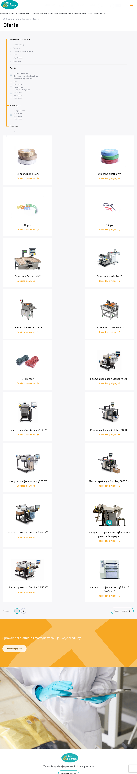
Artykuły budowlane (20, 73)
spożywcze (17, 119)
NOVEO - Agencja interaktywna (122, 771)
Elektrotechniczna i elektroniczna (25, 76)
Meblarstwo (17, 92)
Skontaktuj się (14, 500)
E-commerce (18, 87)
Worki (15, 54)
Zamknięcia (17, 61)
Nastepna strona (122, 461)
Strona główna (12, 19)
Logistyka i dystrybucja (21, 90)
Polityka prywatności (69, 702)
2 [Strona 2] (23, 461)
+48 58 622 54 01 (70, 654)
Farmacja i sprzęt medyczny (23, 78)
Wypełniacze (18, 58)
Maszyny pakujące (19, 45)
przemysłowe (18, 116)
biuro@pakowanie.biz (87, 4)
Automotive (17, 84)
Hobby (15, 81)
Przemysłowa (18, 98)
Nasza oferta (69, 684)
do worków (17, 113)
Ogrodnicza (17, 95)
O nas (69, 695)
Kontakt (69, 699)
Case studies (69, 688)
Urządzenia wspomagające (23, 51)
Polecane (16, 48)
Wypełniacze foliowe (69, 719)
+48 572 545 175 (70, 657)
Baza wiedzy (69, 691)
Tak (14, 131)
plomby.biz (69, 706)
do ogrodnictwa (19, 110)
